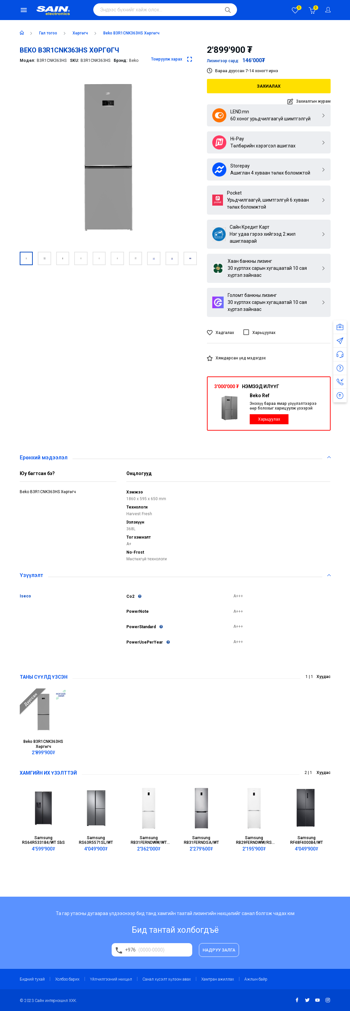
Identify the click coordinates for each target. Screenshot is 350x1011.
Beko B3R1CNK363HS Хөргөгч (43, 744)
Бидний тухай (32, 979)
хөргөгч (80, 33)
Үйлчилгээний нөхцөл (111, 979)
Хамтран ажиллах (217, 979)
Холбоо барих (67, 979)
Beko (133, 60)
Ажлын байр (255, 979)
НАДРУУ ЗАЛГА (219, 949)
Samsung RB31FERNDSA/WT (201, 840)
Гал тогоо (48, 33)
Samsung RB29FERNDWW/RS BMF (254, 840)
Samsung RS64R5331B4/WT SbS (43, 840)
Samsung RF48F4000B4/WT (306, 840)
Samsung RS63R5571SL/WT (96, 840)
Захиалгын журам (309, 101)
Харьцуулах (269, 419)
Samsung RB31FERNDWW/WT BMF (149, 840)
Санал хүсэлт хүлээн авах (166, 979)
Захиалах (268, 86)
